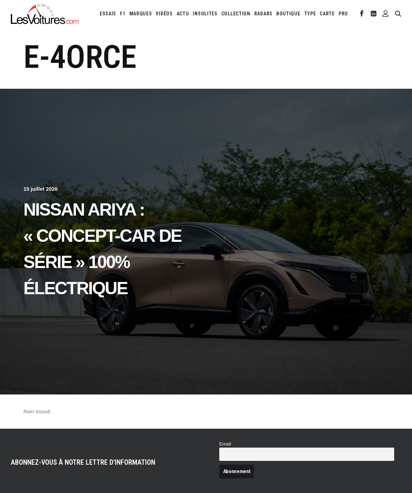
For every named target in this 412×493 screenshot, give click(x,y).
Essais (108, 13)
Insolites (205, 13)
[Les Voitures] (45, 13)
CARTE (327, 13)
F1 (122, 13)
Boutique (288, 13)
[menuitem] (108, 13)
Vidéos (164, 13)
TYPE (310, 13)
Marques (140, 13)
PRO (343, 13)
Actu (183, 13)
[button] (362, 13)
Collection (235, 13)
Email (225, 444)
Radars (263, 13)
